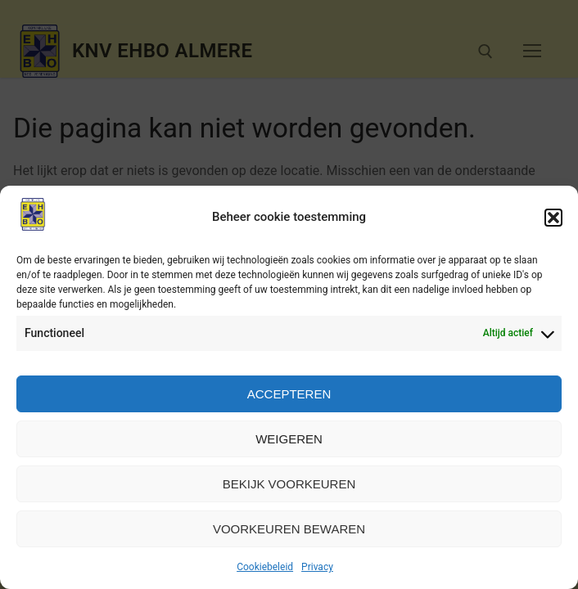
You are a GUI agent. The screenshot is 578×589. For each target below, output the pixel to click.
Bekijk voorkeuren (289, 484)
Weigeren (289, 439)
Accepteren (289, 394)
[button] (553, 217)
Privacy (317, 567)
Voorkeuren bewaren (289, 529)
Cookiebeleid (265, 567)
